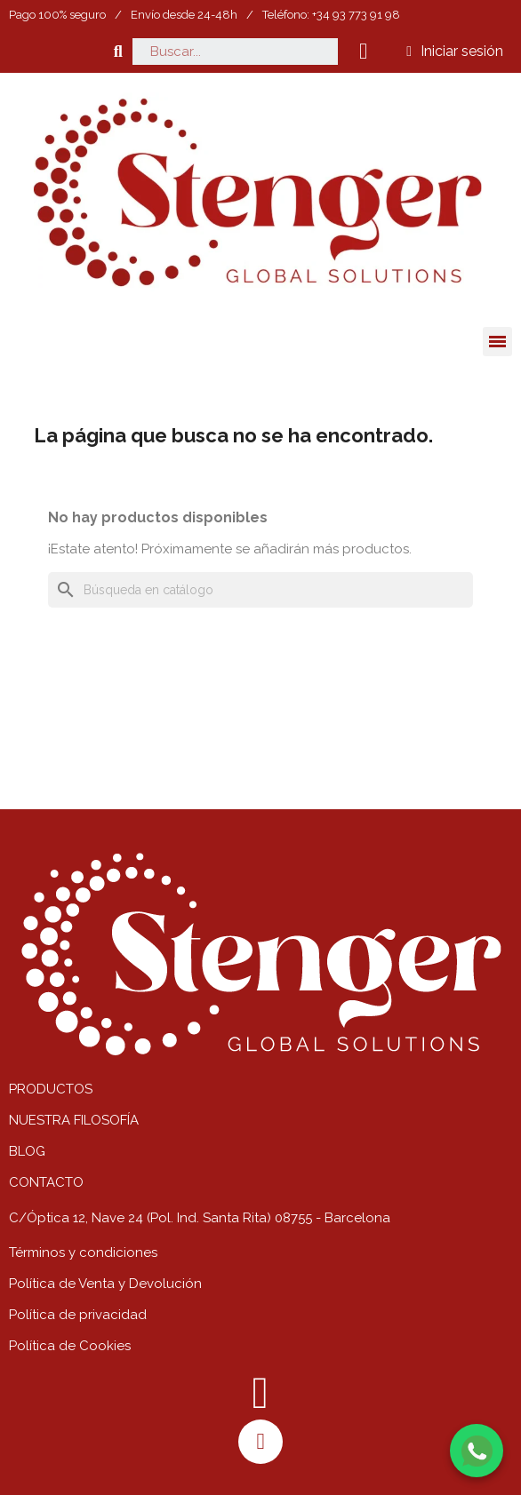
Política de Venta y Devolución (105, 1284)
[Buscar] (260, 590)
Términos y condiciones (83, 1252)
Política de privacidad (78, 1315)
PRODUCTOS (50, 1089)
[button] (117, 51)
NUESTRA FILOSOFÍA (74, 1120)
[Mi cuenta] (455, 51)
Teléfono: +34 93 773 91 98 (331, 14)
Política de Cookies (70, 1346)
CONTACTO (46, 1182)
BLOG (27, 1151)
